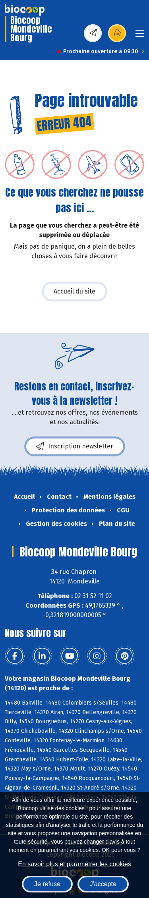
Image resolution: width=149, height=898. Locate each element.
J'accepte (103, 884)
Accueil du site (74, 291)
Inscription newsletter (74, 446)
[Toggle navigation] (139, 36)
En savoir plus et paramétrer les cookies (74, 864)
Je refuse (47, 884)
